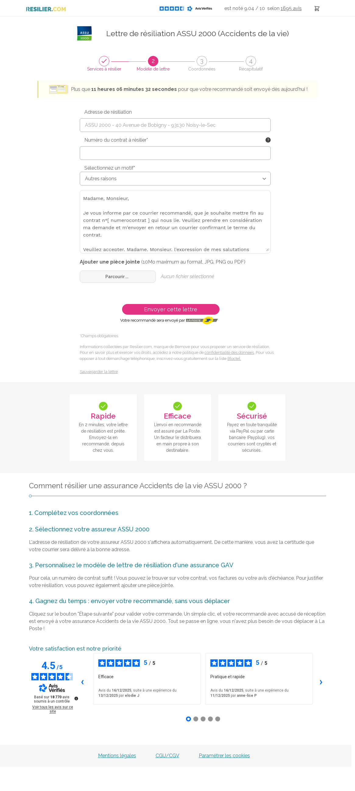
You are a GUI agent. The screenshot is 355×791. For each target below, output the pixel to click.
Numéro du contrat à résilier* (116, 140)
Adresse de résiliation (108, 112)
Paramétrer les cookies (224, 755)
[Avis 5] (217, 719)
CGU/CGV (167, 755)
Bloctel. (234, 358)
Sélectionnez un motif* (109, 168)
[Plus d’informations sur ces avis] (75, 698)
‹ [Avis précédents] (82, 681)
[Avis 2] (195, 719)
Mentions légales (117, 755)
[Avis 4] (210, 719)
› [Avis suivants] (321, 681)
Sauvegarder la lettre (99, 371)
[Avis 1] (188, 719)
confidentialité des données (229, 352)
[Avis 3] (203, 719)
